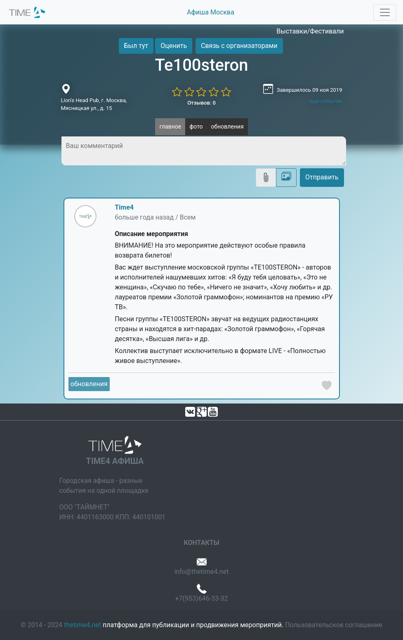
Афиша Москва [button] (210, 12)
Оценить (173, 46)
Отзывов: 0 (201, 103)
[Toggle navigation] (384, 12)
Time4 (124, 207)
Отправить (321, 177)
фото (196, 126)
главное (170, 126)
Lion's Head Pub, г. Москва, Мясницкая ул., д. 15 (94, 104)
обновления (227, 126)
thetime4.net (82, 625)
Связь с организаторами (239, 46)
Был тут (136, 46)
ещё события (325, 101)
